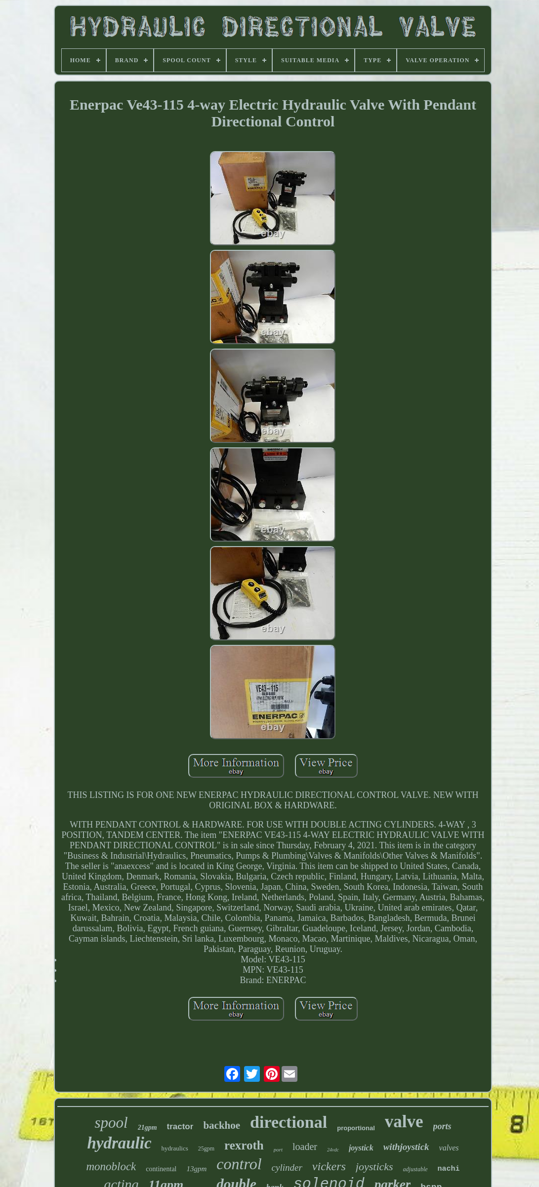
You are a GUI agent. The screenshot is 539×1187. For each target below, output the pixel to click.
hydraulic (119, 1143)
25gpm (206, 1148)
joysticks (374, 1166)
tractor (180, 1126)
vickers (329, 1166)
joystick (361, 1148)
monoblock (111, 1166)
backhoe (221, 1125)
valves (449, 1148)
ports (442, 1126)
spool (110, 1122)
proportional (356, 1128)
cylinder (287, 1167)
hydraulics (175, 1148)
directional (288, 1122)
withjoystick (406, 1147)
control (238, 1164)
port (278, 1149)
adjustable (415, 1169)
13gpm (197, 1169)
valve (404, 1121)
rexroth (244, 1145)
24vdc (333, 1149)
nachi (449, 1169)
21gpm (147, 1127)
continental (161, 1169)
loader (304, 1146)
